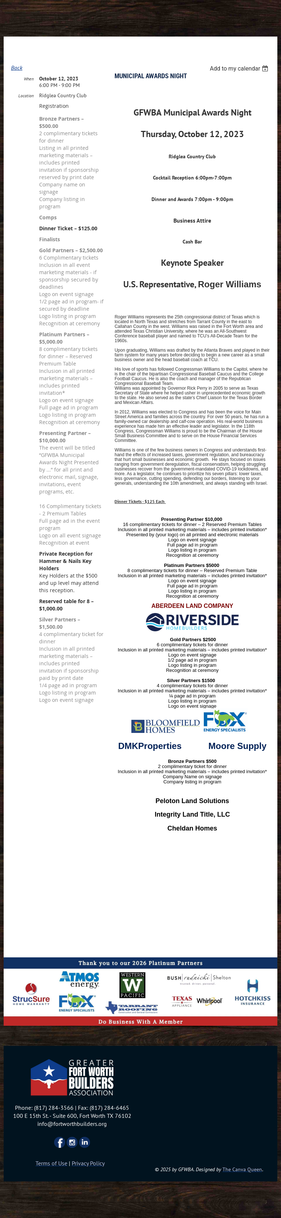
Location (26, 95)
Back (16, 67)
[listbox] (240, 68)
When (29, 79)
